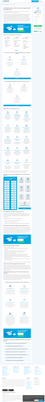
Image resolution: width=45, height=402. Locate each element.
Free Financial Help (29, 377)
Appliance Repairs (26, 148)
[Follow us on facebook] (35, 379)
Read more (36, 400)
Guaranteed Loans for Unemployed (5, 366)
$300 (7, 182)
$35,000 (13, 206)
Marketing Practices (29, 382)
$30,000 (6, 206)
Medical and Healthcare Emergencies (26, 114)
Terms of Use (40, 28)
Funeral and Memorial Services (7, 149)
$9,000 (14, 200)
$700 (7, 186)
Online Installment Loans (24, 285)
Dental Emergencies (7, 126)
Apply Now (24, 207)
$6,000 (7, 197)
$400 (14, 182)
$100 (7, 180)
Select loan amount (20, 29)
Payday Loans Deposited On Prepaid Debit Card (5, 368)
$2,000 (14, 191)
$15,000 (13, 202)
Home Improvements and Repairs (17, 149)
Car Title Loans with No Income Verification (38, 366)
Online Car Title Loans (24, 298)
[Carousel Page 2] (17, 48)
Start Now (17, 76)
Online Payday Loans (10, 285)
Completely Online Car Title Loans (38, 363)
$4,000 (7, 195)
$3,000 (14, 193)
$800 (14, 186)
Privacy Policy (37, 28)
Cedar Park (13, 4)
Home (3, 4)
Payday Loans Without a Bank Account (6, 364)
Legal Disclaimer (28, 379)
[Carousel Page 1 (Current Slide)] (16, 48)
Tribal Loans (24, 312)
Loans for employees (10, 312)
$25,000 (13, 204)
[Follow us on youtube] (38, 379)
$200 (14, 180)
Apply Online (35, 1)
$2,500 (7, 193)
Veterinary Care (26, 137)
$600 (14, 184)
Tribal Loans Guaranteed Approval (27, 368)
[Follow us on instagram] (34, 379)
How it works (28, 378)
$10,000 (6, 202)
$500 (7, 184)
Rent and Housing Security (8, 113)
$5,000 (14, 195)
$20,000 (6, 204)
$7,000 (14, 197)
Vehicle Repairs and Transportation (17, 127)
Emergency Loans (7, 4)
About (27, 374)
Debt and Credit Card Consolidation (26, 127)
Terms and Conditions (29, 383)
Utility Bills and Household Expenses (17, 113)
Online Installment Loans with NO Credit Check (27, 364)
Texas (11, 4)
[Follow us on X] (37, 379)
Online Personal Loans (10, 298)
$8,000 (7, 200)
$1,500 (7, 191)
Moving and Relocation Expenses (7, 138)
